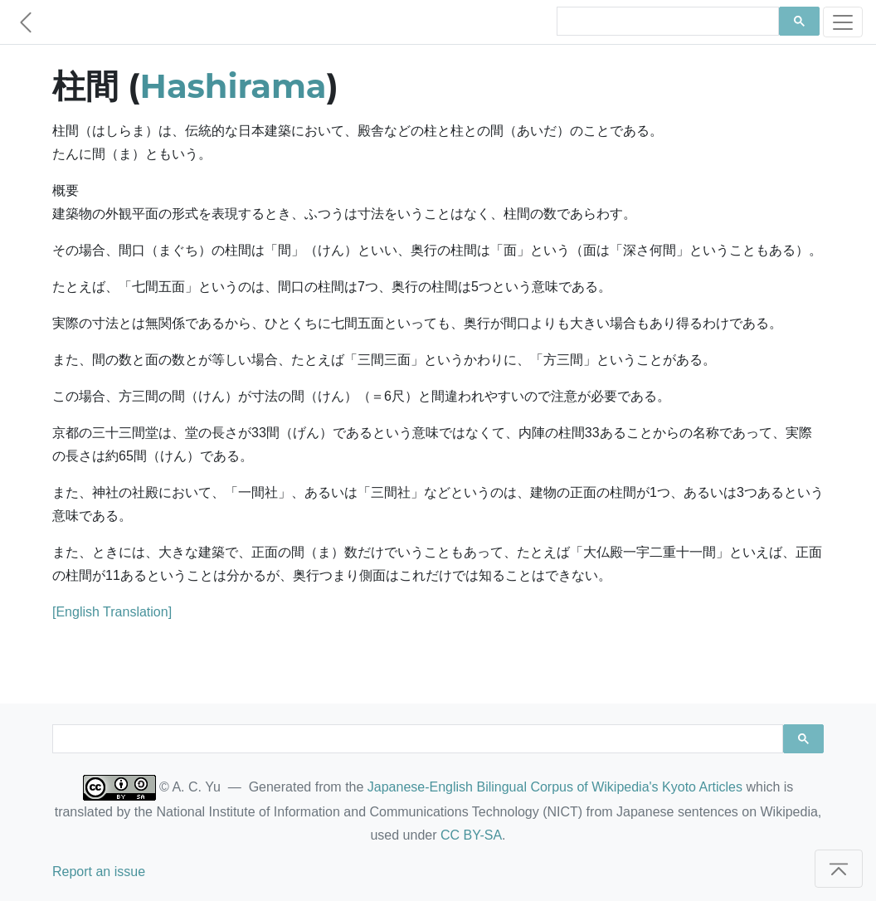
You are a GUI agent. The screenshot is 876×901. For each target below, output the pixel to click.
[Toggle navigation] (843, 22)
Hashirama (233, 86)
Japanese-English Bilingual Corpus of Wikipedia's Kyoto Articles (554, 787)
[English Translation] (112, 612)
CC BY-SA (471, 835)
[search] (666, 21)
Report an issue (98, 871)
